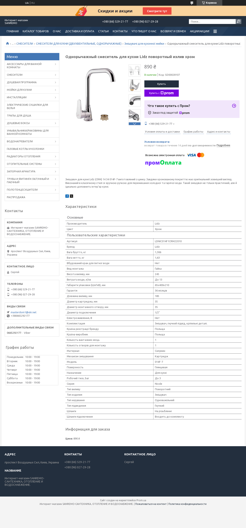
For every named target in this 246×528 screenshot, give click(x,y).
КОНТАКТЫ (120, 31)
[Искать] (238, 21)
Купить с (161, 93)
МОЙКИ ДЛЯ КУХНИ (19, 89)
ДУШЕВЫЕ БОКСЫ (18, 123)
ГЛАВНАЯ (13, 31)
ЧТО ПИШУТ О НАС (144, 31)
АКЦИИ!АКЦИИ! (199, 31)
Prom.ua (141, 500)
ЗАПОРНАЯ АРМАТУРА (21, 171)
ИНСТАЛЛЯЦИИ (17, 97)
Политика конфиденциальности (187, 504)
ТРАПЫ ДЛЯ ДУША (19, 115)
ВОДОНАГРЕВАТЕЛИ (20, 141)
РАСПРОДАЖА (16, 197)
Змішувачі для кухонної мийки (144, 43)
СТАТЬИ (103, 31)
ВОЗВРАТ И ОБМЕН (173, 31)
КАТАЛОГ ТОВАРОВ (36, 31)
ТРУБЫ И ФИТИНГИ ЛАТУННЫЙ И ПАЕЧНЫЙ (28, 180)
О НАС (57, 31)
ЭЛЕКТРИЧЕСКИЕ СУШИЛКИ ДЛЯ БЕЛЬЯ (27, 106)
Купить (161, 83)
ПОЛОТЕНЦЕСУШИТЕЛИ (22, 189)
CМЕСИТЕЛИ (24, 43)
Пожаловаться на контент (151, 504)
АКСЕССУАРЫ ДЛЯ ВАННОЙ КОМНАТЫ (24, 66)
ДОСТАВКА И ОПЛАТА (79, 31)
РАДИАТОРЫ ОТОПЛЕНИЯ (23, 156)
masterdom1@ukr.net (23, 312)
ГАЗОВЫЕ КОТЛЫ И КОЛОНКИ (25, 148)
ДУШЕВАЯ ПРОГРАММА (22, 82)
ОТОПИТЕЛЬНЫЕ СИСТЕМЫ (24, 163)
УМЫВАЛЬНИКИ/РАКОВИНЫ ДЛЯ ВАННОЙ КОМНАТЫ (28, 132)
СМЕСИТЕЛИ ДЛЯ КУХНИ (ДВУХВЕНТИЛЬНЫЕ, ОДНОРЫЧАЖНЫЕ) (78, 43)
